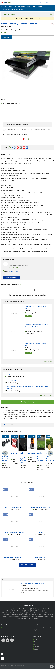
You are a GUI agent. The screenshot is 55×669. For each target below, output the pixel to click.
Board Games (14, 614)
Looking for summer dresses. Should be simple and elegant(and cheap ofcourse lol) (26, 387)
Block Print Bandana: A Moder (14, 532)
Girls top (40, 532)
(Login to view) (13, 271)
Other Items (6, 614)
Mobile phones (9, 374)
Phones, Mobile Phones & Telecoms (32, 616)
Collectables (5, 613)
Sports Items (14, 609)
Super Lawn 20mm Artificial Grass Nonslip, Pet (50, 456)
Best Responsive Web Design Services (32, 583)
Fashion (37, 18)
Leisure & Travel (47, 611)
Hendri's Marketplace (11, 274)
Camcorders (6, 609)
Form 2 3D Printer (31, 454)
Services (36, 646)
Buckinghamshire (16, 30)
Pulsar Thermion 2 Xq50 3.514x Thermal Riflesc (6, 456)
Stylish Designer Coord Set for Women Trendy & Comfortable (36, 325)
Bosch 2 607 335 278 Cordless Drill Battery (35, 307)
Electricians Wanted (11, 380)
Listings (35, 639)
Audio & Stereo (47, 609)
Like (4, 32)
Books (32, 18)
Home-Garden (19, 18)
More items (48, 361)
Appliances (30, 613)
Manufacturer (17, 616)
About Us (4, 628)
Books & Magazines (36, 609)
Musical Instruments (24, 609)
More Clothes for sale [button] (27, 564)
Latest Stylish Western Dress (40, 507)
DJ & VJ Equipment (36, 611)
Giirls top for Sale (40, 557)
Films (20, 614)
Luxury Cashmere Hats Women (14, 557)
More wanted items (46, 395)
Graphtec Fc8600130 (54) (14, 455)
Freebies (27, 611)
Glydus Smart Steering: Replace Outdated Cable (23, 457)
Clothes (36, 613)
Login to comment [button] (27, 290)
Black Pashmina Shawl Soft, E (14, 507)
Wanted (35, 649)
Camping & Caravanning (46, 613)
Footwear (46, 614)
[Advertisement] (27, 112)
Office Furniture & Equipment (18, 613)
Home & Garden (6, 611)
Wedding (39, 614)
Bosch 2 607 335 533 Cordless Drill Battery (35, 344)
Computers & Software (29, 614)
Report (6, 425)
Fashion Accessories (18, 611)
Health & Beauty (33, 618)
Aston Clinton (6, 30)
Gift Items (46, 616)
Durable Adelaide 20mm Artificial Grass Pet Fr (40, 457)
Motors (27, 18)
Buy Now (36, 642)
